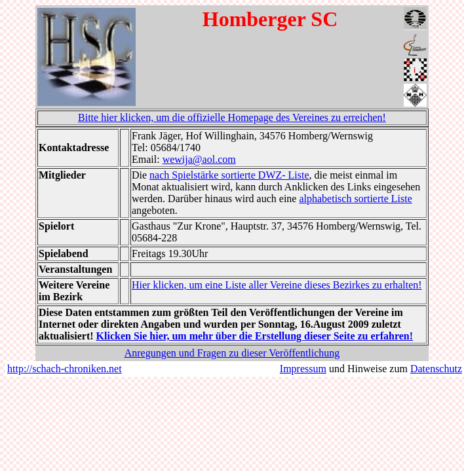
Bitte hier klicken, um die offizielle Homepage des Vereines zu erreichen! (232, 117)
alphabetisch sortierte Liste (355, 198)
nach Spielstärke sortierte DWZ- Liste (229, 175)
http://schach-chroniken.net (64, 368)
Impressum (303, 368)
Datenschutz (436, 368)
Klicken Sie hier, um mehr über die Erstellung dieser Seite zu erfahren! (255, 335)
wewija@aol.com (199, 159)
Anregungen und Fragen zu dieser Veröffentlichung (232, 352)
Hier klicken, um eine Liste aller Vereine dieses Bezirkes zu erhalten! (277, 284)
